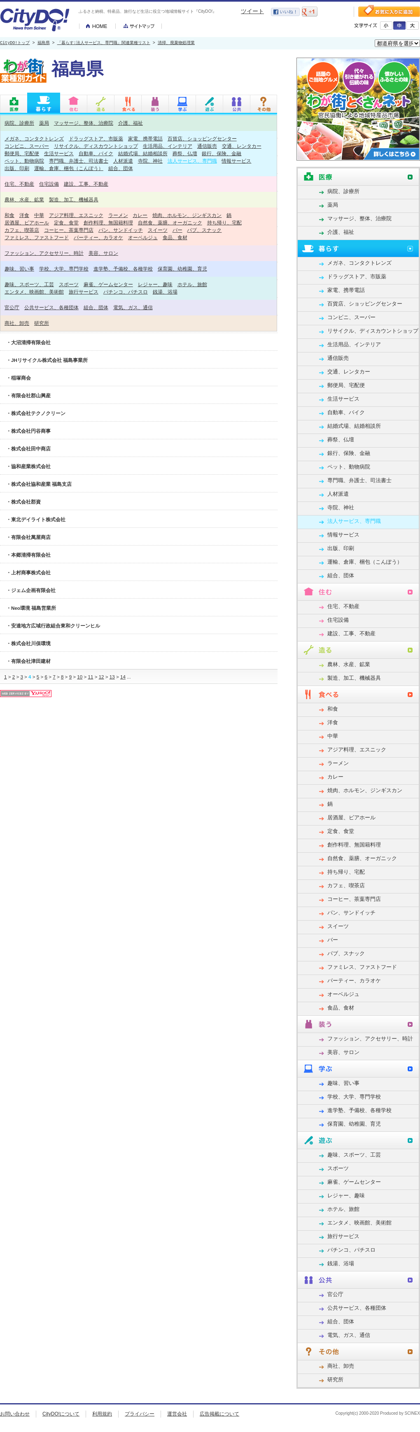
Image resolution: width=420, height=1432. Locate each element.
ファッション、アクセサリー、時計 (44, 253)
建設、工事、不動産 (86, 184)
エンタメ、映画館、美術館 (34, 291)
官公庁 (12, 307)
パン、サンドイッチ (120, 230)
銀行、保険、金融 (221, 153)
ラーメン (118, 215)
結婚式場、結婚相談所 (143, 153)
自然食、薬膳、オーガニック (170, 222)
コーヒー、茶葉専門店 (68, 230)
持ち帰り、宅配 (224, 222)
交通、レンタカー (241, 146)
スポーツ (69, 284)
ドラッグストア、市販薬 (96, 138)
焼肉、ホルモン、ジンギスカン (187, 215)
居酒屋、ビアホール (27, 222)
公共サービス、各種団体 (51, 307)
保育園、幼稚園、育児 (182, 268)
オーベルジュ (143, 237)
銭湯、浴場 (165, 291)
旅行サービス (83, 291)
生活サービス (59, 153)
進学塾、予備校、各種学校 (123, 268)
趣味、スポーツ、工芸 (29, 284)
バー (177, 230)
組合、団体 (120, 168)
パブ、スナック (204, 230)
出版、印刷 (17, 168)
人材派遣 (123, 160)
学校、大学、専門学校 (64, 268)
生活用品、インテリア (167, 146)
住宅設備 (49, 184)
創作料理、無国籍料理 (108, 222)
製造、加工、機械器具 (73, 199)
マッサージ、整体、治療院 (83, 123)
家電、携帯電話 (145, 138)
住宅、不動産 (19, 184)
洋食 (24, 215)
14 (123, 676)
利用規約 (102, 1414)
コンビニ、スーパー (27, 146)
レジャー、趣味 (155, 284)
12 (101, 676)
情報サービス (236, 160)
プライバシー (139, 1414)
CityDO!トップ (15, 43)
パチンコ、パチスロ (125, 291)
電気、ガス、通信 (133, 307)
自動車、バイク (96, 153)
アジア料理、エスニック (76, 215)
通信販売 (207, 146)
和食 (9, 215)
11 (90, 676)
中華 (39, 215)
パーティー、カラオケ (98, 237)
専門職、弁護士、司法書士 (78, 160)
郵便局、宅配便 (22, 153)
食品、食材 (175, 237)
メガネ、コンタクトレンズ (34, 138)
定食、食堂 (66, 222)
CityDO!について (60, 1414)
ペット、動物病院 (24, 160)
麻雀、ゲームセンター (108, 284)
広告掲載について (219, 1414)
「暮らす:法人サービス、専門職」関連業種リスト (103, 43)
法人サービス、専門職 (192, 160)
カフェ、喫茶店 (22, 230)
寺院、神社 (150, 160)
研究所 (41, 323)
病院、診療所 (19, 123)
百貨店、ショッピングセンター (202, 138)
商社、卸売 (17, 323)
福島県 (43, 43)
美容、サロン (103, 253)
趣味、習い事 (19, 268)
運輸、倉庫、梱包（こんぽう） (68, 168)
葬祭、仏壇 (185, 153)
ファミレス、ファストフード (37, 237)
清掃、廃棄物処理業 (176, 43)
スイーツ (158, 230)
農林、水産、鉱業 (24, 199)
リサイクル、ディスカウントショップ (96, 146)
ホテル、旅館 (192, 284)
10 (79, 676)
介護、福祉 (130, 123)
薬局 (44, 123)
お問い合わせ (15, 1414)
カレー (140, 215)
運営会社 (177, 1414)
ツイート (252, 11)
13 (112, 676)
